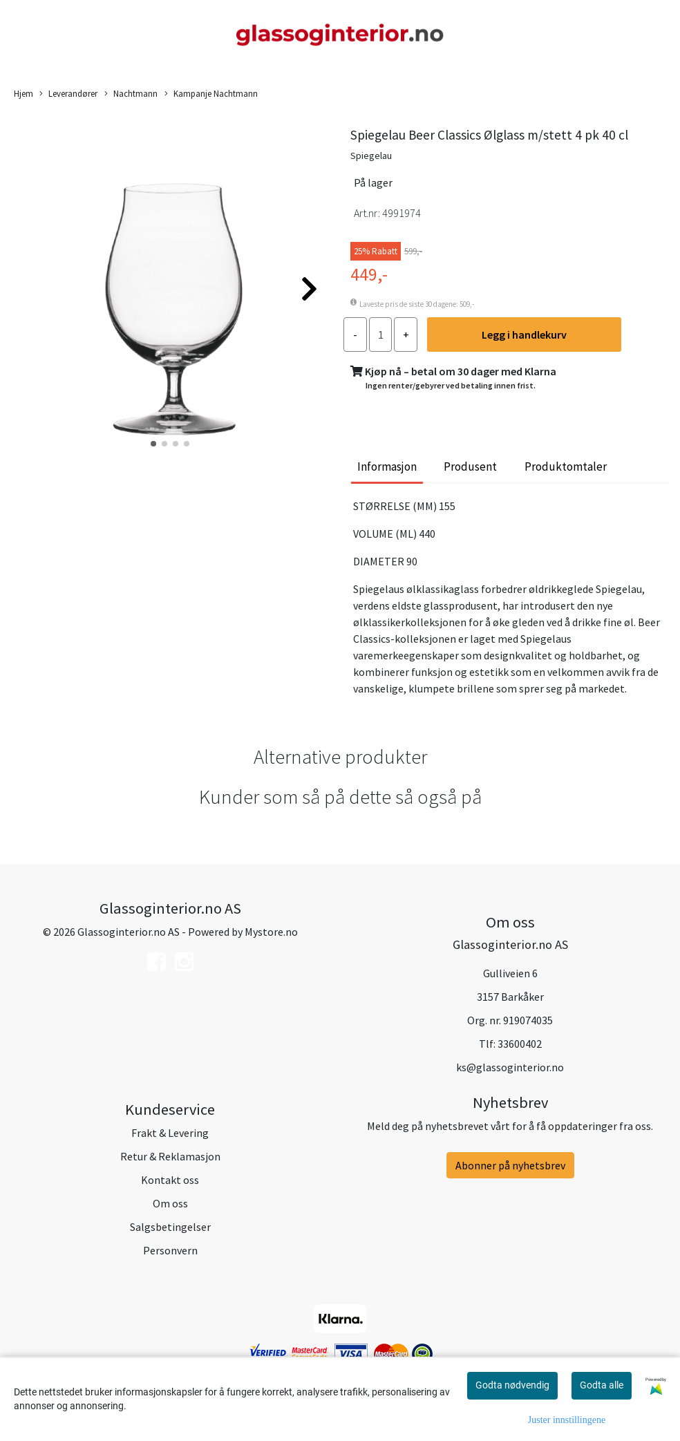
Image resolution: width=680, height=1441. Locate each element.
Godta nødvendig (512, 1385)
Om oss (170, 1203)
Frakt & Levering (170, 1133)
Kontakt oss (170, 1180)
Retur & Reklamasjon (170, 1156)
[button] (153, 443)
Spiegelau (371, 155)
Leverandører (68, 94)
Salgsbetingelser (170, 1227)
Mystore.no (271, 932)
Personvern (170, 1250)
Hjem (23, 93)
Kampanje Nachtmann (211, 94)
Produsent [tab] (470, 466)
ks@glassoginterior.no (510, 1067)
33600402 (520, 1044)
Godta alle (601, 1385)
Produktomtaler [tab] (566, 466)
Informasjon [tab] (387, 466)
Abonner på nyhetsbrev (510, 1165)
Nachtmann (131, 94)
